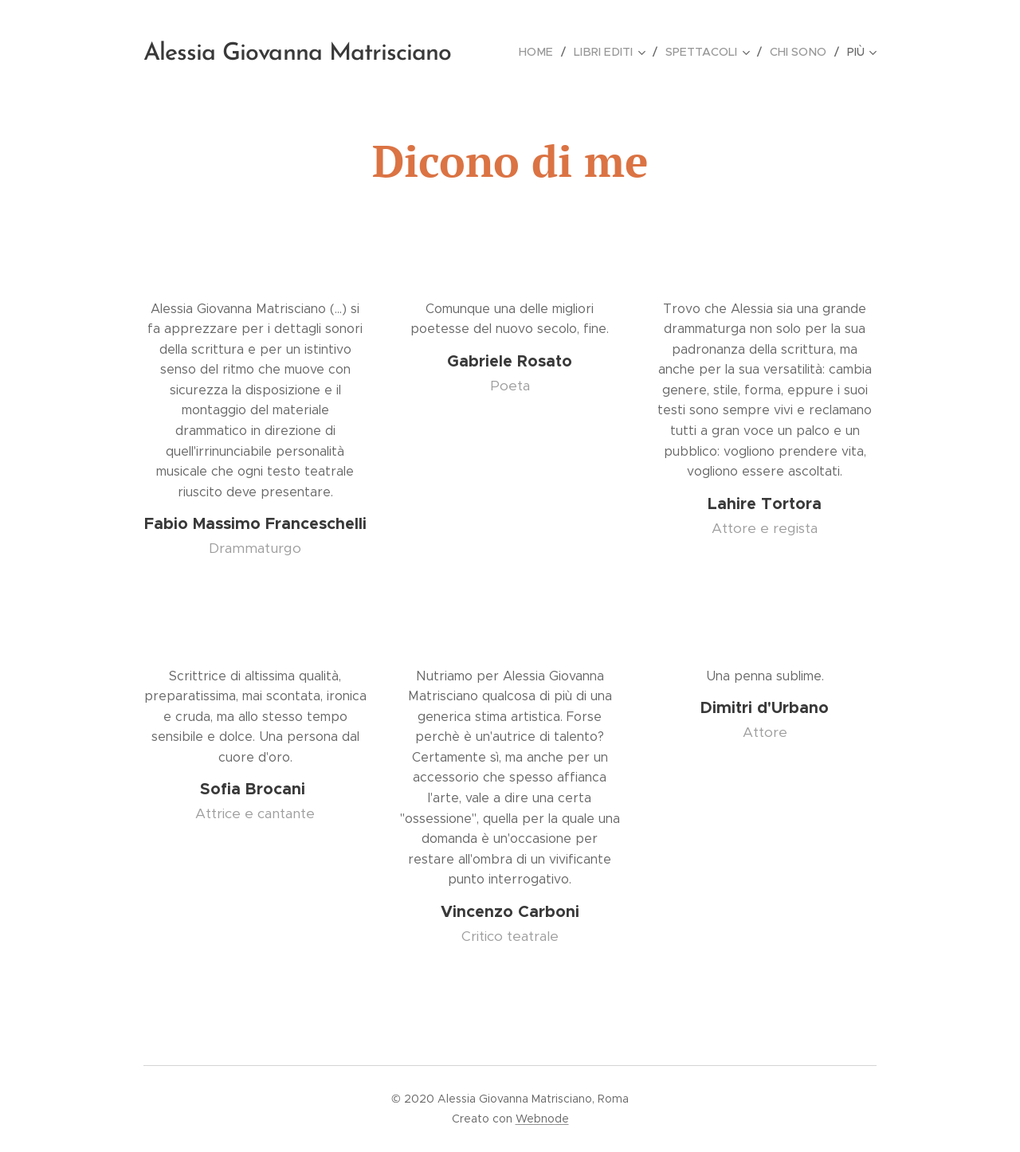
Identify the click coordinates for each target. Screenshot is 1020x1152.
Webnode (542, 1118)
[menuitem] (546, 52)
